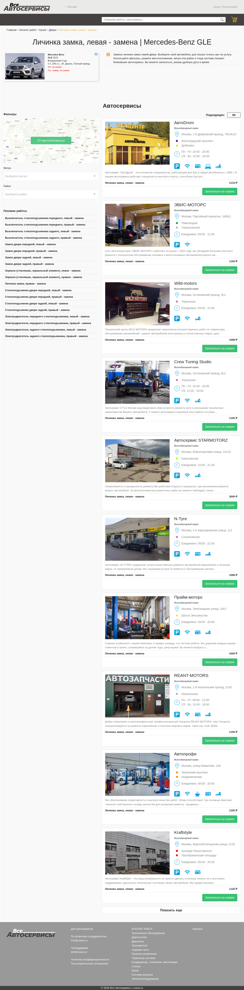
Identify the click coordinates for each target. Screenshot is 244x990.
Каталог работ (27, 29)
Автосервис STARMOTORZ (201, 440)
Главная (12, 29)
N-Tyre (180, 518)
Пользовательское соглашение (89, 963)
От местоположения (51, 140)
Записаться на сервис (220, 191)
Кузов (42, 29)
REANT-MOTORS (191, 675)
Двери (52, 29)
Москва (71, 6)
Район (7, 186)
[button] (96, 54)
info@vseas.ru (79, 940)
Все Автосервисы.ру (26, 7)
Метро (7, 168)
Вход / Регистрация (225, 6)
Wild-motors (185, 283)
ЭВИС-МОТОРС (190, 204)
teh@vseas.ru (79, 951)
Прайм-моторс (188, 597)
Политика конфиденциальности (90, 959)
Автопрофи (185, 754)
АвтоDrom (184, 122)
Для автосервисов (82, 928)
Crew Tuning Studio (192, 361)
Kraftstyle (183, 832)
